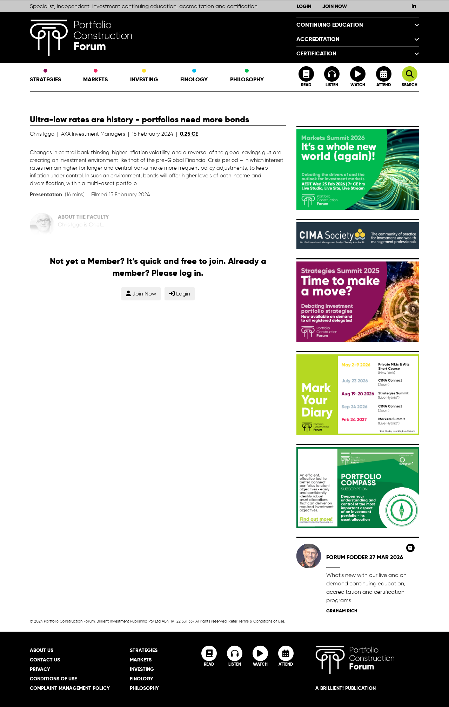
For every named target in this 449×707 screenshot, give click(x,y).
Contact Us (45, 660)
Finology (194, 76)
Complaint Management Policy (70, 688)
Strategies (45, 76)
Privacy (40, 669)
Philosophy (247, 76)
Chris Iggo (70, 225)
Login (304, 6)
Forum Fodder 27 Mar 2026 (364, 557)
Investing (144, 76)
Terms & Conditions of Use (261, 621)
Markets (95, 76)
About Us (41, 650)
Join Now (334, 6)
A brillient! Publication (345, 688)
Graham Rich (341, 611)
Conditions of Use (53, 678)
